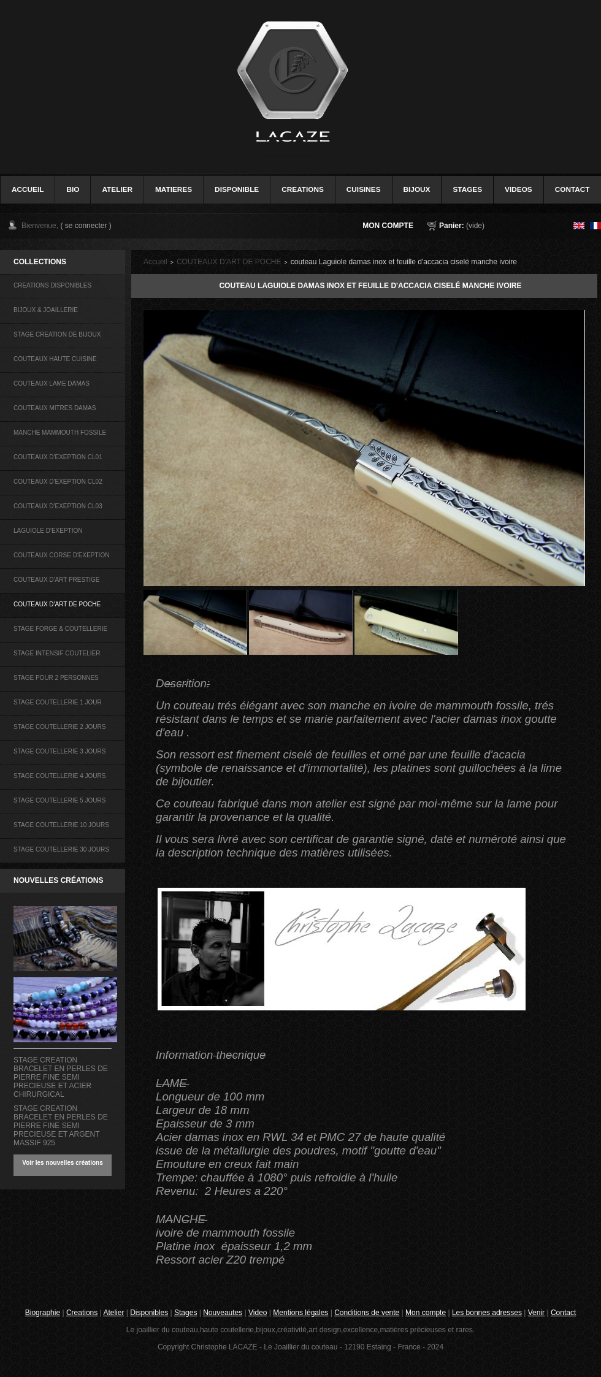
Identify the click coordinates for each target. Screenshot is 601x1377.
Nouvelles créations (58, 880)
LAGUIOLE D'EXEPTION (48, 530)
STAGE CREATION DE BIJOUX (57, 334)
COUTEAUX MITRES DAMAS (54, 408)
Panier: (451, 225)
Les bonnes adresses (487, 1312)
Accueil (155, 261)
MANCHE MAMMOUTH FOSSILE (59, 432)
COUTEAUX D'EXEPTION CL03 (57, 506)
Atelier (117, 189)
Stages (185, 1312)
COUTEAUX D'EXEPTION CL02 (57, 481)
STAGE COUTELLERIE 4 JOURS (59, 775)
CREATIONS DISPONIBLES (52, 285)
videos (518, 189)
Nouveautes (222, 1312)
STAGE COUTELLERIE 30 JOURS (61, 849)
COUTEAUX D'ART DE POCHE (57, 604)
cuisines (363, 189)
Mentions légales (300, 1312)
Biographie (42, 1312)
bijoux (417, 189)
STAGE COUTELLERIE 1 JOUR (57, 702)
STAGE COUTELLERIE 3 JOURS (59, 751)
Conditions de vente (366, 1312)
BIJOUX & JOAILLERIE (45, 310)
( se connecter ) (85, 225)
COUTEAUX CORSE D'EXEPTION (61, 555)
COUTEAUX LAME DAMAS (51, 383)
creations (302, 189)
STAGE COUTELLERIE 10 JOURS (61, 825)
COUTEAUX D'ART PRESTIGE (56, 579)
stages (467, 189)
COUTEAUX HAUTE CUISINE (55, 359)
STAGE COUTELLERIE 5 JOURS (59, 800)
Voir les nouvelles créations (62, 1162)
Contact (563, 1312)
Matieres (173, 189)
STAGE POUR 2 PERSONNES (56, 677)
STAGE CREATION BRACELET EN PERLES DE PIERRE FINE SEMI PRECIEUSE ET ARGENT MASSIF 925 (60, 1125)
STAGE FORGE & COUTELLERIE (60, 628)
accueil (28, 189)
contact (572, 189)
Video (257, 1312)
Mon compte (387, 225)
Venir (536, 1312)
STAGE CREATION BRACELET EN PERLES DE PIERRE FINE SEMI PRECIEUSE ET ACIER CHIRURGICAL (60, 1077)
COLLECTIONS (39, 261)
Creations (82, 1312)
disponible (237, 189)
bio (72, 189)
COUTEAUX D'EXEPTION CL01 (57, 457)
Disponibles (149, 1312)
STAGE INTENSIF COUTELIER (57, 653)
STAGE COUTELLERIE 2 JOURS (59, 726)
